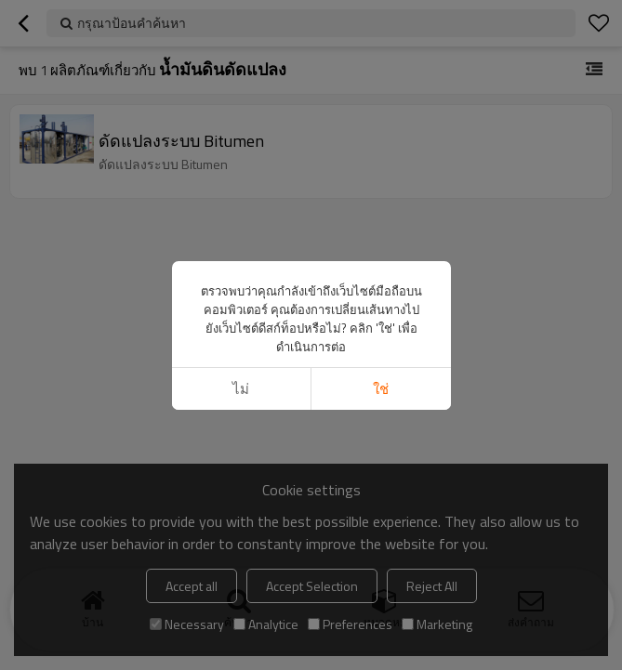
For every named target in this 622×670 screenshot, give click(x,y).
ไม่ (240, 389)
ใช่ (381, 389)
